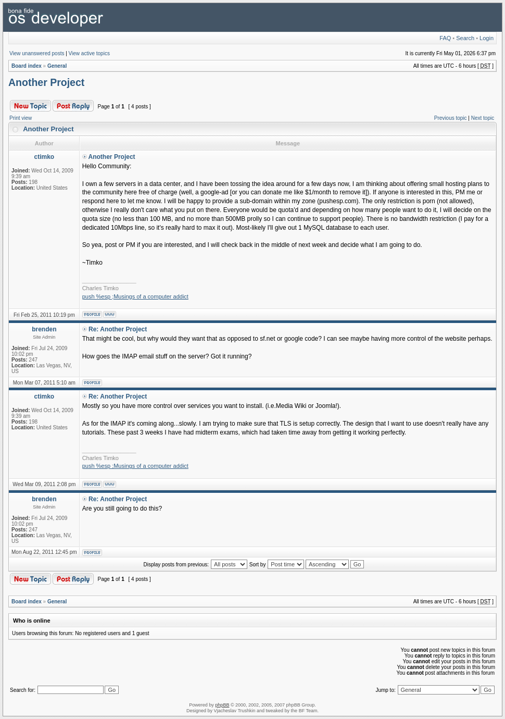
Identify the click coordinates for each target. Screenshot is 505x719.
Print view (20, 118)
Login (486, 38)
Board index (26, 66)
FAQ (445, 38)
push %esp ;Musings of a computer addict (135, 296)
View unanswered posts (36, 53)
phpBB (222, 705)
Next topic (482, 118)
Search (465, 38)
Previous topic (450, 118)
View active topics (89, 53)
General (57, 66)
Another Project (46, 82)
